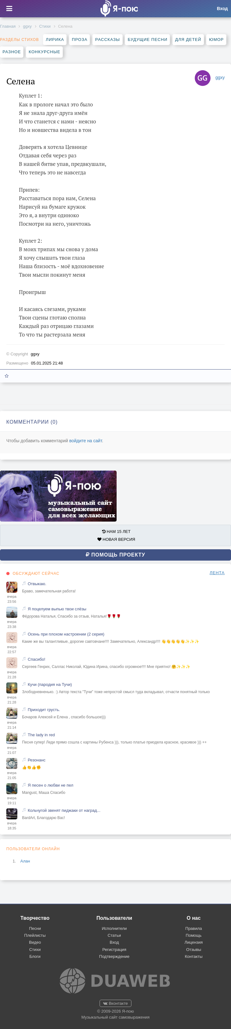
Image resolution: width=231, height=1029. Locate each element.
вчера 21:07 (11, 750)
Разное (12, 51)
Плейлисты (35, 935)
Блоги (34, 956)
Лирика (55, 39)
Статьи (114, 935)
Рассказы (107, 39)
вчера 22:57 (11, 649)
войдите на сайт (85, 440)
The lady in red (41, 734)
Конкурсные (44, 51)
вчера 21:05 (11, 775)
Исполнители (114, 928)
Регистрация (114, 949)
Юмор (216, 39)
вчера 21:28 (11, 674)
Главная (7, 26)
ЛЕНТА (217, 572)
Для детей (188, 39)
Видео (35, 942)
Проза (79, 39)
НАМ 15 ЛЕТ (116, 531)
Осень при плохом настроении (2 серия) (66, 634)
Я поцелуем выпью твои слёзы (57, 609)
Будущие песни (147, 39)
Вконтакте (115, 1003)
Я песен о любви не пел (50, 785)
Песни (35, 928)
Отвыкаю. (37, 583)
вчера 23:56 (11, 599)
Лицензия (194, 942)
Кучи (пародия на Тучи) (50, 684)
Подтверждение (114, 956)
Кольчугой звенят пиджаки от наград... (64, 810)
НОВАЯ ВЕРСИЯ (116, 539)
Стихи (44, 26)
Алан (25, 861)
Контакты (193, 956)
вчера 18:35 (11, 825)
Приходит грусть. (44, 709)
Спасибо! (36, 659)
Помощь (193, 935)
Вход (114, 942)
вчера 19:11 (11, 800)
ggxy (27, 26)
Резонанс (36, 760)
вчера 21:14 (11, 725)
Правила (193, 928)
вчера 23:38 (11, 624)
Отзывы (193, 949)
